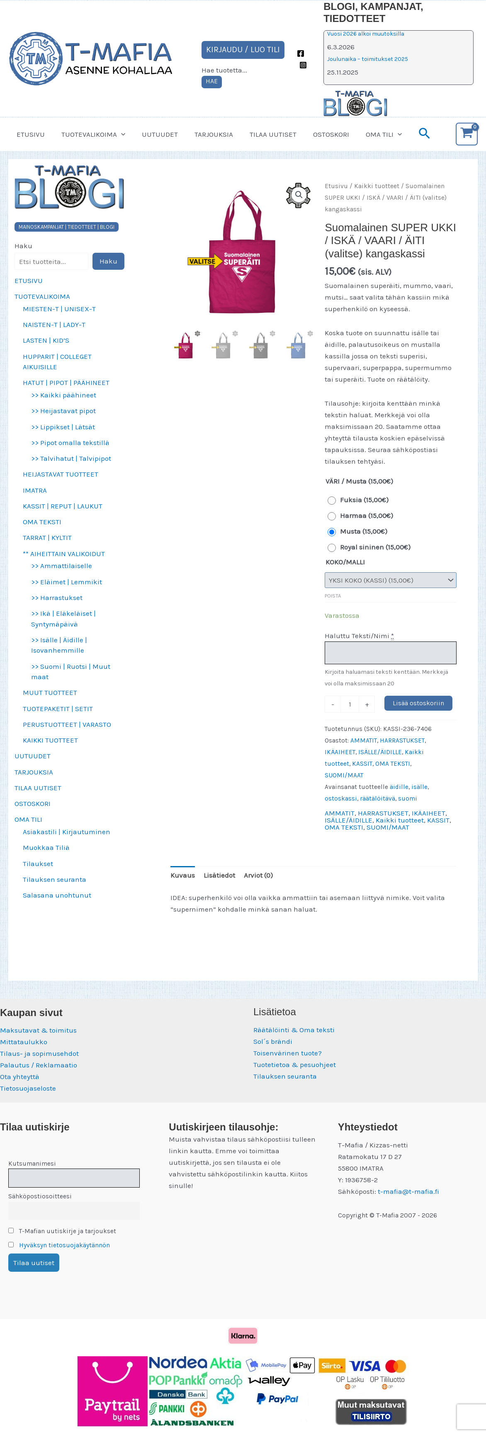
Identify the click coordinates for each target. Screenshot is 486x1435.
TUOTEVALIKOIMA (90, 134)
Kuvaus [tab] (182, 875)
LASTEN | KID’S (46, 340)
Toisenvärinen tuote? (287, 1053)
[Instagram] (303, 65)
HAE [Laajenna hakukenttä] (212, 81)
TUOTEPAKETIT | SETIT (58, 708)
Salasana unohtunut (57, 895)
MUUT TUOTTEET (50, 692)
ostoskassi (341, 798)
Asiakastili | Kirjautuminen (66, 832)
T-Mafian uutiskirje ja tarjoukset (62, 1231)
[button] (117, 134)
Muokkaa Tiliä (46, 847)
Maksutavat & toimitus (38, 1030)
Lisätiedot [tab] (219, 875)
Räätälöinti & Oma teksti (294, 1030)
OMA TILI (368, 134)
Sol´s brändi (272, 1041)
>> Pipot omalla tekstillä (70, 442)
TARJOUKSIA (205, 134)
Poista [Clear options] (333, 596)
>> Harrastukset (57, 597)
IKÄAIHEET (340, 752)
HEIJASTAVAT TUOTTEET (60, 474)
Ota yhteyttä (19, 1076)
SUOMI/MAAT (344, 775)
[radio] (360, 500)
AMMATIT (363, 740)
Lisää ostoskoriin (418, 703)
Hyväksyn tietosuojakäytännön (64, 1245)
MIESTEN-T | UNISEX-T (59, 309)
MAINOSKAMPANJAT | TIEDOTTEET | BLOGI (66, 227)
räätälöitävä (377, 798)
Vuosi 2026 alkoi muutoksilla (365, 33)
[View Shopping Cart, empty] (467, 134)
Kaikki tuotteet (376, 186)
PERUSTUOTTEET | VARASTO (67, 724)
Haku (23, 246)
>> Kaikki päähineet (63, 395)
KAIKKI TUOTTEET (50, 740)
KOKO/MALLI (345, 562)
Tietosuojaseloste (28, 1088)
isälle (419, 787)
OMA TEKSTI (42, 522)
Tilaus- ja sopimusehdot (39, 1053)
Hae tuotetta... (224, 70)
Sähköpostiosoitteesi (40, 1196)
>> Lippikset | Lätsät (63, 427)
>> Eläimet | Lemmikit (66, 582)
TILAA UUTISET (261, 134)
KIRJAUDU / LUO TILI (243, 49)
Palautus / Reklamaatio (38, 1065)
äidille (399, 787)
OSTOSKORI (317, 134)
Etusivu (336, 186)
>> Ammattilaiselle (61, 565)
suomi (407, 798)
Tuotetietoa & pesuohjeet (294, 1064)
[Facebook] (300, 53)
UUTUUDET (154, 134)
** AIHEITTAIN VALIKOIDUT (64, 553)
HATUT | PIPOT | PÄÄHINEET (66, 382)
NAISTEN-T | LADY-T (54, 324)
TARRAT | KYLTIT (47, 537)
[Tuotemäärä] (349, 704)
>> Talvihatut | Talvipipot (71, 458)
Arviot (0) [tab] (258, 875)
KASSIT (362, 763)
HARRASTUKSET (402, 740)
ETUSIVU (29, 134)
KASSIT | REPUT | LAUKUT (62, 506)
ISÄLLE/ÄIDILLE (380, 752)
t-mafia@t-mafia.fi (408, 1191)
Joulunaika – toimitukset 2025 (367, 59)
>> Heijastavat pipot (63, 411)
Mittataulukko (23, 1042)
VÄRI (333, 481)
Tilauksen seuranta (54, 879)
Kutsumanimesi (32, 1163)
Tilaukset (38, 863)
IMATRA (35, 490)
